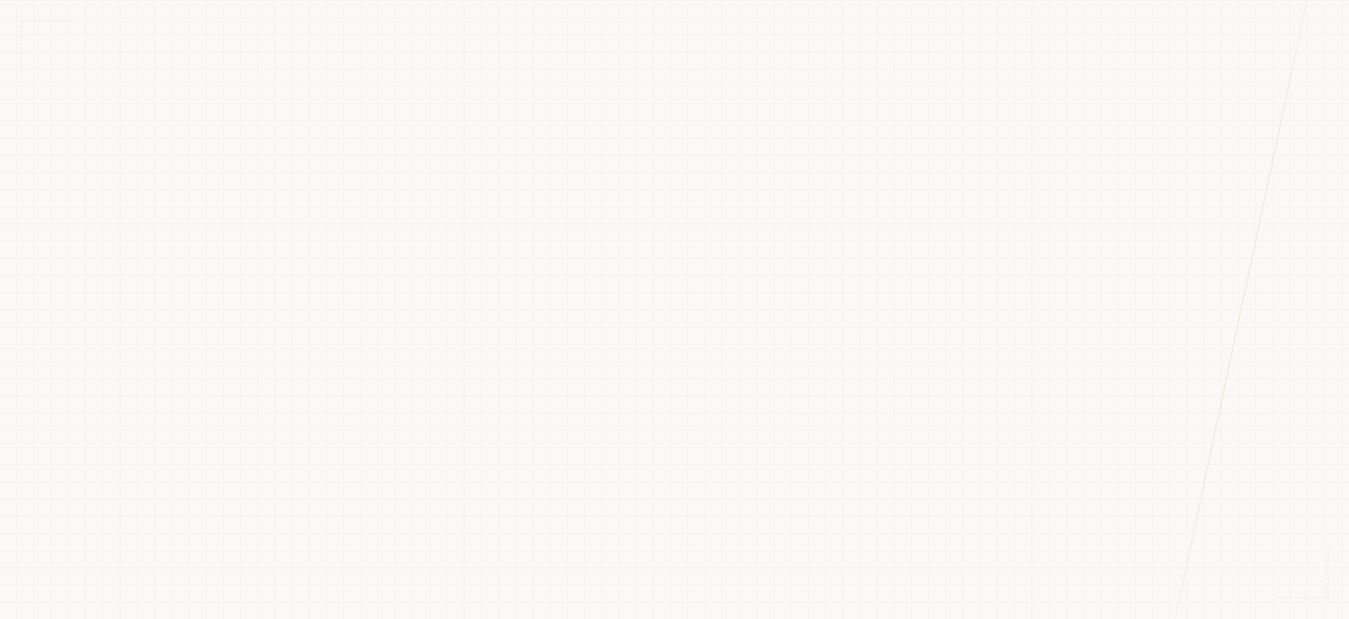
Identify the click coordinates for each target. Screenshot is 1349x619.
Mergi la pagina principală (674, 430)
